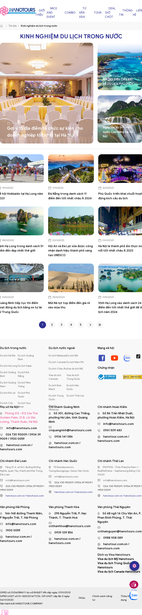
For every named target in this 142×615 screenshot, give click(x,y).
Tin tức (13, 25)
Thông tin (126, 13)
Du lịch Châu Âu (58, 368)
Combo (70, 12)
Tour (97, 12)
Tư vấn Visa (82, 13)
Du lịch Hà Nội (7, 355)
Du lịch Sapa (25, 365)
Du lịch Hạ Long (8, 365)
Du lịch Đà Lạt (8, 392)
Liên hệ (137, 13)
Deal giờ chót (110, 13)
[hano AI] (134, 566)
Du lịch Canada (57, 362)
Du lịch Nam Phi (75, 362)
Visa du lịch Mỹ (75, 368)
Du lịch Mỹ (72, 355)
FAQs (82, 597)
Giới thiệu (40, 13)
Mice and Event (52, 13)
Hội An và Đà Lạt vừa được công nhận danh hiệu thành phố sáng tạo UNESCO (70, 250)
